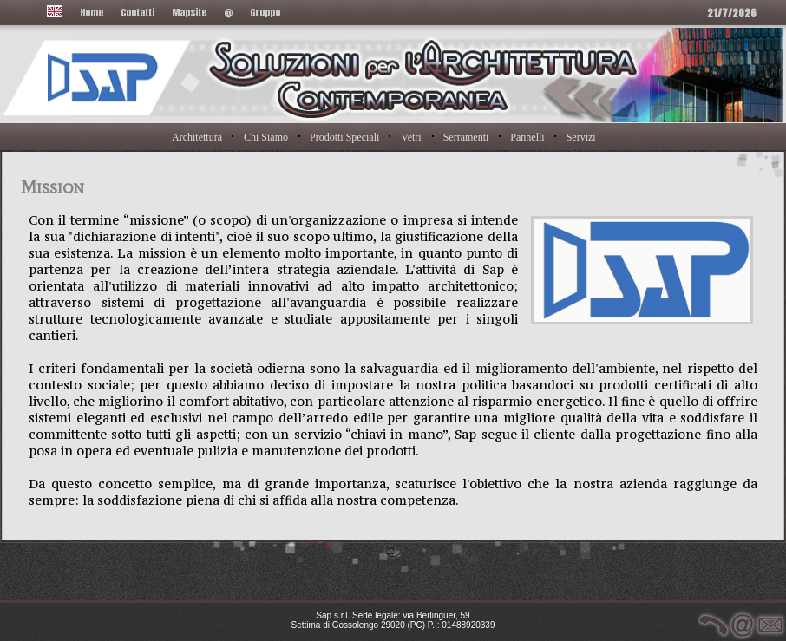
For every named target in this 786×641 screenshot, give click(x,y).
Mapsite (189, 12)
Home (91, 12)
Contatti (137, 12)
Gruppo (265, 12)
